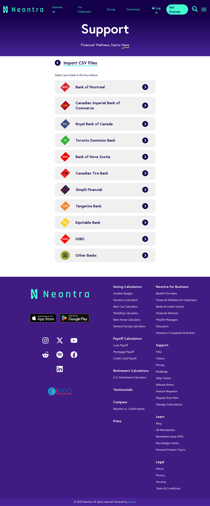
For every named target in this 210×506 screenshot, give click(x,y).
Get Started (174, 9)
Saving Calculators (127, 286)
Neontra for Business (172, 286)
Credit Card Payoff (124, 358)
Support (162, 345)
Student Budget (123, 293)
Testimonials (123, 389)
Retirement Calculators (131, 370)
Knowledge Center (167, 443)
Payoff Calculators (127, 338)
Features (57, 7)
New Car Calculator (125, 306)
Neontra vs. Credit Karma (128, 409)
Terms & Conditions (168, 488)
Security (161, 482)
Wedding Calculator (125, 313)
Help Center (163, 378)
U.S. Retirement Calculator (129, 377)
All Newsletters (165, 430)
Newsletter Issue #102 (170, 436)
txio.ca (131, 501)
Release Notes (165, 384)
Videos (160, 358)
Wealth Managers (167, 319)
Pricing (111, 9)
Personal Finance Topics (171, 449)
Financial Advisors (167, 313)
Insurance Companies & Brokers (175, 333)
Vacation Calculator (125, 300)
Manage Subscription (169, 404)
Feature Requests (166, 391)
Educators (162, 326)
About (160, 468)
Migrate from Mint (167, 398)
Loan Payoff (120, 345)
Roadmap (162, 371)
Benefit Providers (166, 293)
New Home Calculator (127, 319)
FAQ (159, 352)
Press (117, 421)
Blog (159, 423)
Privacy (160, 475)
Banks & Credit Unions (170, 306)
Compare (120, 402)
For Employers (84, 9)
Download (133, 9)
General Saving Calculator (129, 326)
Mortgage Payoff (123, 352)
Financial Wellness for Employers (176, 300)
